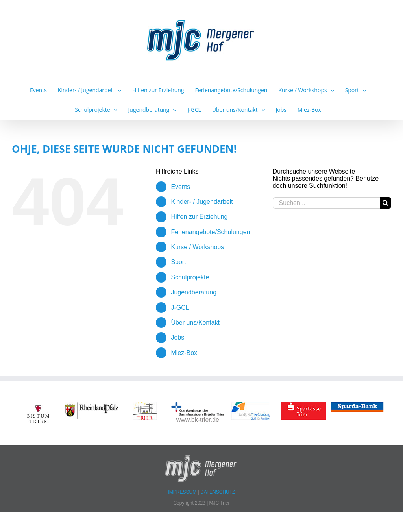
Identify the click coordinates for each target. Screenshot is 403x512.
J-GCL (180, 307)
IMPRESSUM (183, 492)
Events (180, 186)
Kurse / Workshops (197, 247)
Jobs (177, 337)
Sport (178, 262)
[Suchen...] (326, 203)
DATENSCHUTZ (217, 492)
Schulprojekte (190, 277)
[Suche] (385, 203)
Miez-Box (184, 352)
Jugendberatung (193, 292)
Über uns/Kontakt (195, 322)
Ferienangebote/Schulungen (210, 232)
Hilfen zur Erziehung (199, 216)
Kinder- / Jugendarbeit (202, 201)
